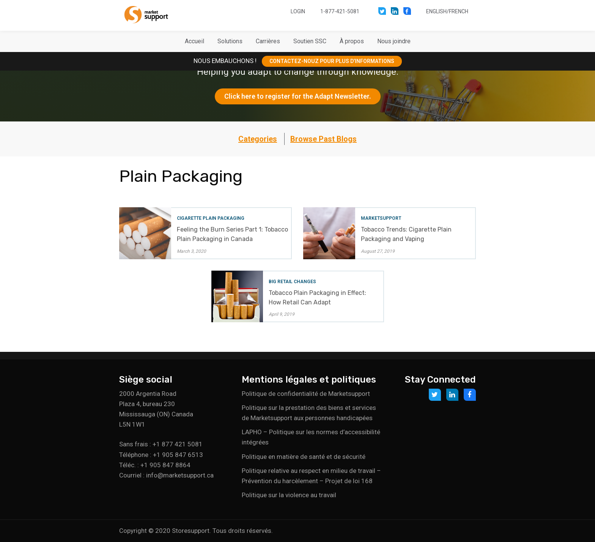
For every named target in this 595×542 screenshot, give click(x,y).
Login (298, 11)
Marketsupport (381, 218)
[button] (230, 41)
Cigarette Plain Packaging (210, 218)
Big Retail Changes (292, 281)
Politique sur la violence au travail (289, 495)
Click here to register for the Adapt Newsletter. (297, 96)
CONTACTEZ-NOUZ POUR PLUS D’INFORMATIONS (331, 61)
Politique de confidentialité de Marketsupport (306, 393)
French (458, 11)
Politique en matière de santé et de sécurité (303, 456)
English (436, 11)
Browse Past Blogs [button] (323, 138)
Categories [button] (257, 138)
